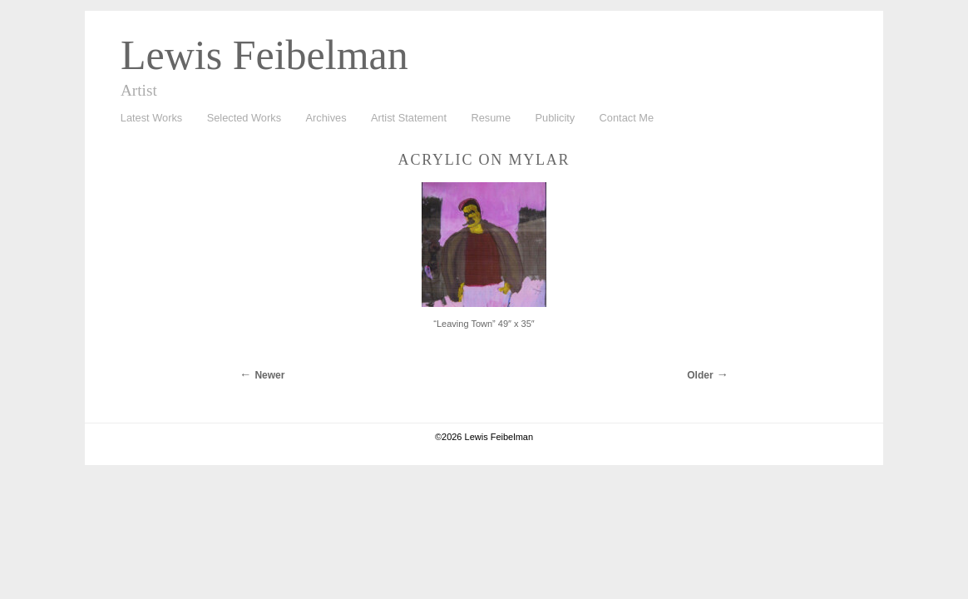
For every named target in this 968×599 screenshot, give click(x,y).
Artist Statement (409, 117)
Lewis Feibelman (264, 55)
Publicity (555, 117)
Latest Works (147, 118)
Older (700, 375)
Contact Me (627, 117)
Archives (322, 118)
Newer (269, 375)
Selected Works (244, 117)
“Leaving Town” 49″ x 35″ (483, 324)
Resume (491, 117)
